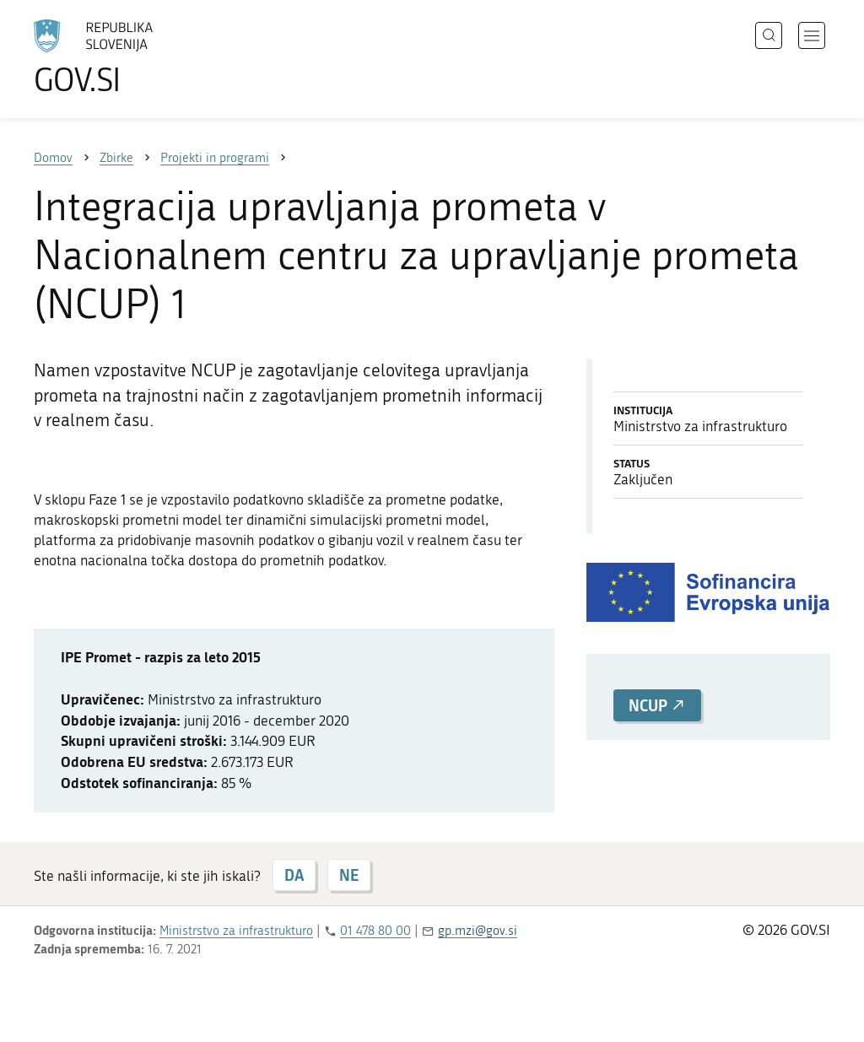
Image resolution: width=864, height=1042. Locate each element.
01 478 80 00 (375, 930)
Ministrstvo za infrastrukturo (236, 930)
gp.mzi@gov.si (477, 930)
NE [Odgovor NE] (349, 875)
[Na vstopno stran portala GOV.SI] (140, 57)
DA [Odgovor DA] (294, 875)
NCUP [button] (657, 705)
